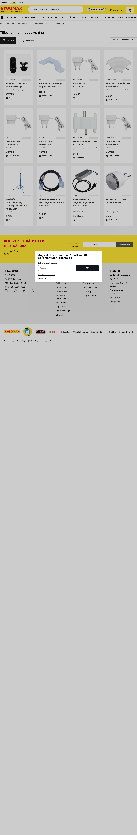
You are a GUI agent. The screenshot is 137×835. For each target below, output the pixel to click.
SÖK (87, 268)
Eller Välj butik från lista (46, 275)
